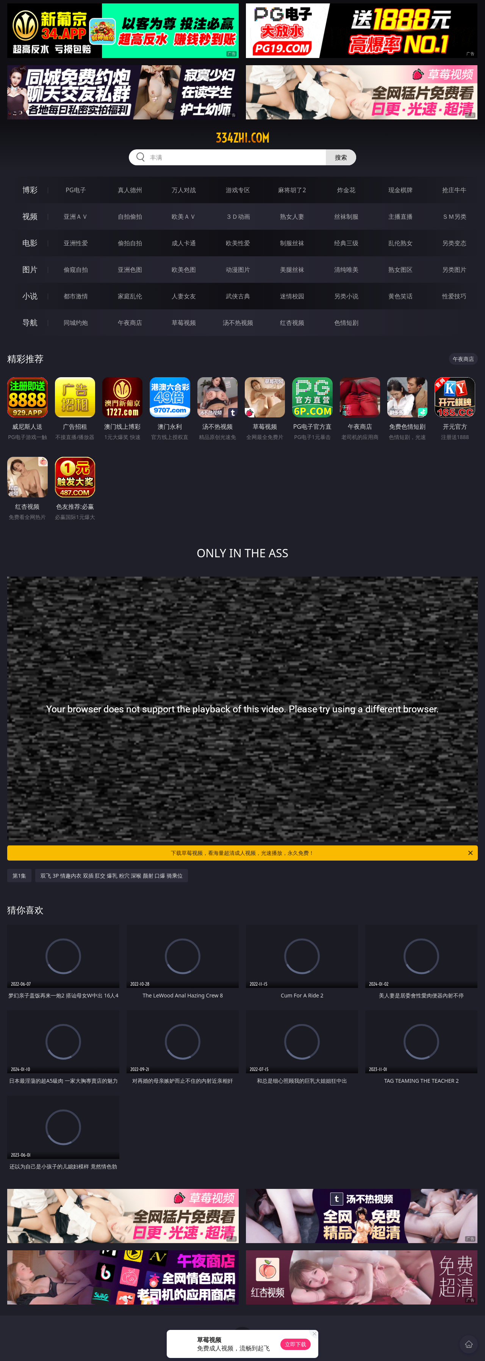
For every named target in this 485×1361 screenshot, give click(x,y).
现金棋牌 (400, 190)
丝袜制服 (346, 216)
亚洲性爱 (76, 243)
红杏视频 (292, 322)
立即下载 (295, 1344)
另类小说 (346, 296)
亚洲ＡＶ (76, 216)
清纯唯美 (346, 269)
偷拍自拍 (130, 243)
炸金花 (346, 190)
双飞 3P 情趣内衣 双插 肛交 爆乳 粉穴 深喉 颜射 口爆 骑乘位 (112, 875)
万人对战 (184, 190)
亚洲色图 (130, 269)
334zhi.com (242, 138)
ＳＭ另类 (454, 216)
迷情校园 (292, 296)
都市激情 (76, 296)
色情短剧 (346, 322)
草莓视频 (184, 322)
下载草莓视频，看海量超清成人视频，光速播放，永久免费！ (322, 853)
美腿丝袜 (292, 269)
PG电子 (76, 190)
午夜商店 (130, 322)
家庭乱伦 (130, 296)
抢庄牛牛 (454, 190)
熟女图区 (400, 269)
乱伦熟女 (400, 243)
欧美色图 (184, 269)
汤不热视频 (238, 322)
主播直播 (400, 216)
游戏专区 (238, 190)
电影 (30, 243)
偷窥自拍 (76, 269)
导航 (30, 322)
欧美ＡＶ (184, 216)
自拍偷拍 (130, 216)
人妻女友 (184, 296)
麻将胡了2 (292, 190)
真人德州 (130, 190)
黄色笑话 (400, 296)
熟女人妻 (292, 216)
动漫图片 (238, 269)
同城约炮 (76, 322)
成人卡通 (184, 243)
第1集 (19, 875)
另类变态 (454, 243)
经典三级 (346, 243)
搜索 (341, 157)
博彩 (30, 190)
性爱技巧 (454, 296)
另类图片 (454, 269)
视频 (30, 216)
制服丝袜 (292, 243)
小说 (30, 296)
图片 (30, 269)
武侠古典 (238, 296)
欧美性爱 (238, 243)
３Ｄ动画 (238, 216)
